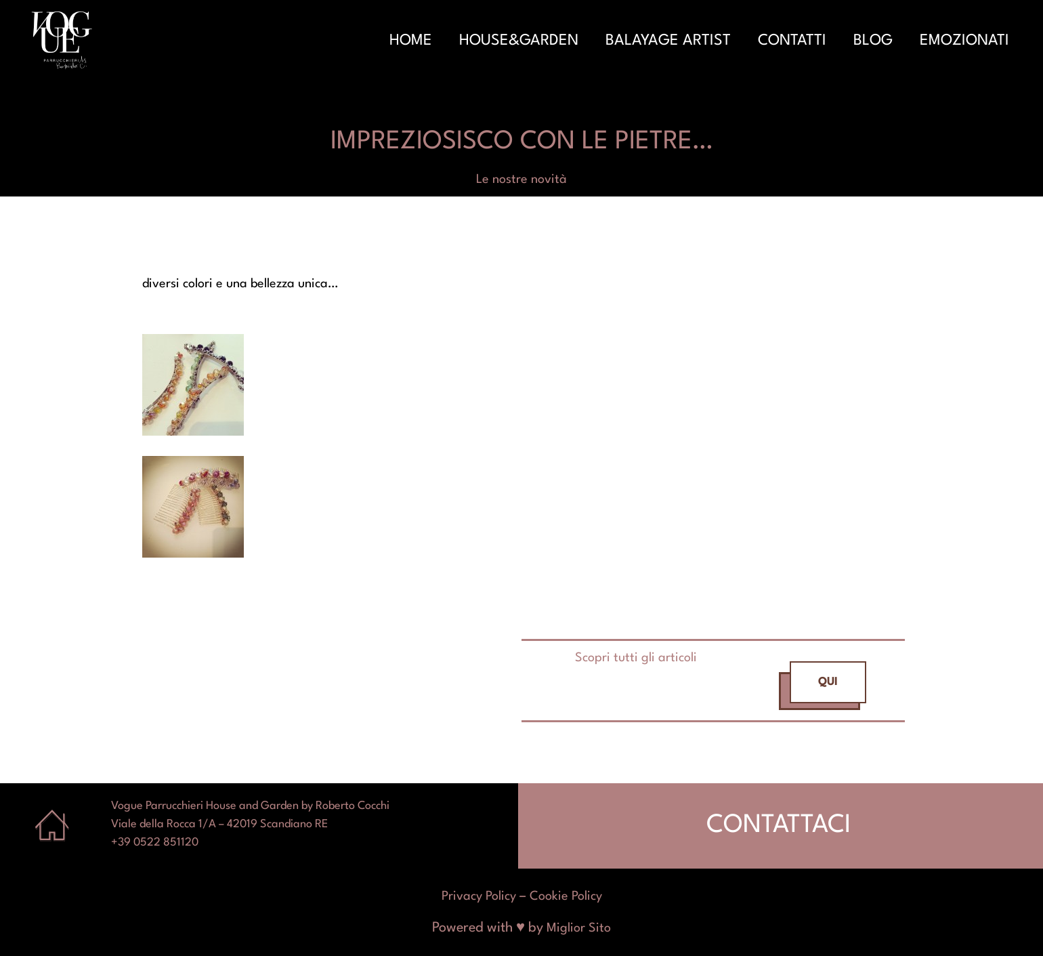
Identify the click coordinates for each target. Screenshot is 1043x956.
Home (410, 40)
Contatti (792, 40)
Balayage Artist (668, 40)
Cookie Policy (566, 896)
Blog (873, 40)
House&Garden (518, 40)
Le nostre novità (521, 179)
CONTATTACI (778, 825)
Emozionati (964, 40)
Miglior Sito (579, 928)
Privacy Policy (479, 896)
